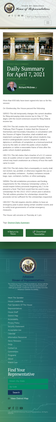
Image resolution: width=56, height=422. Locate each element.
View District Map (18, 398)
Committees (13, 351)
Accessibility (13, 319)
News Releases (14, 341)
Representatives (15, 308)
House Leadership (15, 301)
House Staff (13, 312)
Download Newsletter (40, 232)
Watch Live (13, 362)
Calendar (11, 333)
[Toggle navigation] (47, 22)
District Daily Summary (18, 222)
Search (15, 392)
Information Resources (17, 337)
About (10, 359)
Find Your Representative (38, 17)
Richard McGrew (12, 86)
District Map (13, 315)
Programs (12, 355)
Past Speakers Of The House (20, 305)
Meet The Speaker (16, 298)
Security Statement (16, 326)
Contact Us (12, 348)
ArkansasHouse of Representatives (28, 278)
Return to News (13, 232)
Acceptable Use (14, 330)
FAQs (10, 344)
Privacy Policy (13, 323)
